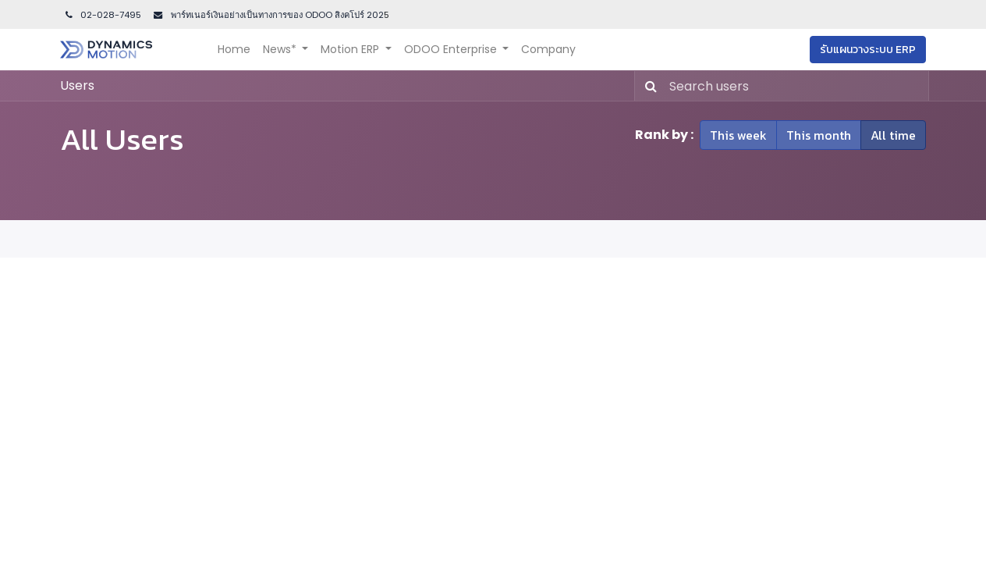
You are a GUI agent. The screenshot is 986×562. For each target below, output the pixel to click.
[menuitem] (234, 49)
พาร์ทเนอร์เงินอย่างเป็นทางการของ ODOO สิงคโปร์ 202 (276, 15)
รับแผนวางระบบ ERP (868, 49)
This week (738, 135)
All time (893, 135)
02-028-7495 (102, 15)
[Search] (648, 86)
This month (818, 135)
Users (77, 85)
